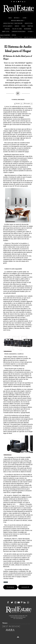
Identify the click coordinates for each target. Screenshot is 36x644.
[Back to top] (18, 637)
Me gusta (18, 103)
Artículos (6, 582)
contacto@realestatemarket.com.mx (18, 617)
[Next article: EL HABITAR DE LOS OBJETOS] (25, 587)
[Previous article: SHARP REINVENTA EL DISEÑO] (10, 587)
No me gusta (27, 103)
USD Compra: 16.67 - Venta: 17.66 (11, 37)
